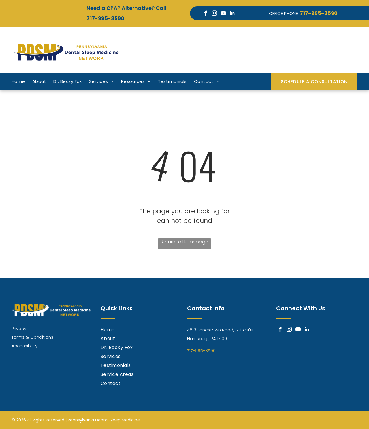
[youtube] (223, 14)
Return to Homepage (184, 241)
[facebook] (205, 14)
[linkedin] (232, 14)
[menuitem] (22, 81)
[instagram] (214, 14)
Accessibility (24, 346)
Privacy (19, 328)
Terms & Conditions (32, 337)
